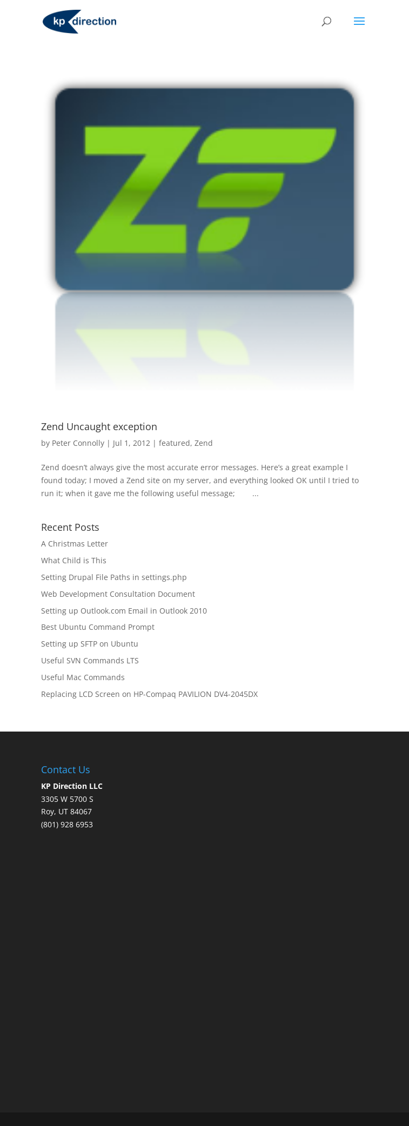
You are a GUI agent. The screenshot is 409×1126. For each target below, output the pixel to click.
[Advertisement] (225, 1000)
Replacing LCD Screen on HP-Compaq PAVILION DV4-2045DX (149, 694)
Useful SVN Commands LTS (90, 660)
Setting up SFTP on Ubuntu (89, 643)
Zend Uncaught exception (99, 426)
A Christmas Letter (74, 543)
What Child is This (73, 560)
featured (174, 443)
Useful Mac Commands (83, 677)
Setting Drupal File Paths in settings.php (114, 577)
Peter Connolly (78, 443)
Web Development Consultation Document (118, 594)
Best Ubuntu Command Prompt (98, 627)
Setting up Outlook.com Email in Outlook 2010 (124, 610)
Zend (204, 443)
